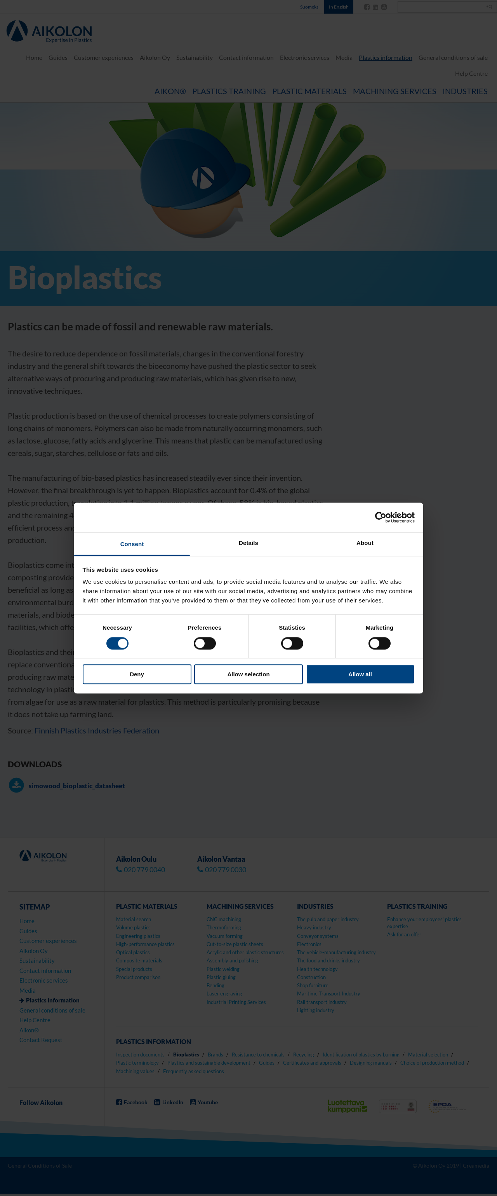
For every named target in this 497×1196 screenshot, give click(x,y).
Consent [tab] (132, 544)
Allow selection (248, 674)
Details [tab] (248, 543)
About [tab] (365, 543)
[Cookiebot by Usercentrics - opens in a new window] (381, 517)
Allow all (360, 674)
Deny (137, 674)
